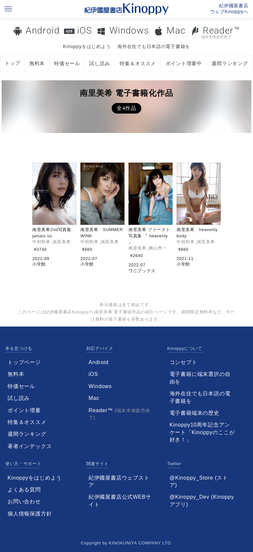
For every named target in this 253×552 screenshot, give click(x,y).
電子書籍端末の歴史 (194, 413)
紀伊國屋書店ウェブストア (119, 481)
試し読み (99, 63)
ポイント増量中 (184, 63)
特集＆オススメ (138, 63)
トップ (12, 63)
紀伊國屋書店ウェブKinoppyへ (229, 8)
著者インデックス (30, 446)
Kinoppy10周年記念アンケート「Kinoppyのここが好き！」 (202, 432)
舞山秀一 (158, 248)
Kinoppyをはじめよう (87, 46)
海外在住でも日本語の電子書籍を (153, 46)
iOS (84, 30)
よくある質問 (24, 489)
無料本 (37, 63)
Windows (129, 30)
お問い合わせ (24, 501)
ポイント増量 (24, 410)
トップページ (24, 362)
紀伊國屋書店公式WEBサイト (120, 500)
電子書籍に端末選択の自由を (200, 377)
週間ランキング (229, 63)
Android (42, 30)
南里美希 (62, 241)
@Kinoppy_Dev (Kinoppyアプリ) (202, 500)
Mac (175, 30)
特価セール (67, 63)
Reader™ (215, 32)
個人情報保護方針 (30, 513)
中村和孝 (41, 241)
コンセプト (183, 362)
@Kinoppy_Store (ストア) (199, 481)
